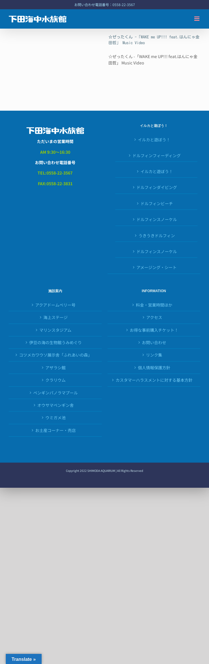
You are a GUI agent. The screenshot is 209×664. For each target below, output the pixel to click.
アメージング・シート (156, 267)
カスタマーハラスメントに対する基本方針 (154, 380)
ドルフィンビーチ (156, 203)
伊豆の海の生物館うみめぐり (55, 342)
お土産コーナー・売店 (55, 430)
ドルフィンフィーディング (156, 155)
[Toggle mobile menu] (197, 19)
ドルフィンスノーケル (156, 251)
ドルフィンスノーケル (156, 219)
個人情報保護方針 (154, 367)
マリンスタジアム (55, 330)
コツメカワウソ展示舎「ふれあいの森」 (55, 355)
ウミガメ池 (55, 417)
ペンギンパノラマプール (55, 393)
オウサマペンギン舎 (55, 405)
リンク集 (154, 355)
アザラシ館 (55, 367)
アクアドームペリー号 (55, 305)
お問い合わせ (154, 342)
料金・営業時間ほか (154, 305)
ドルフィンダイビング (156, 187)
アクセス (154, 317)
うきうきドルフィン (156, 235)
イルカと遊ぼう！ (154, 139)
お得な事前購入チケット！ (154, 330)
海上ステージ (55, 317)
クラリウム (55, 380)
